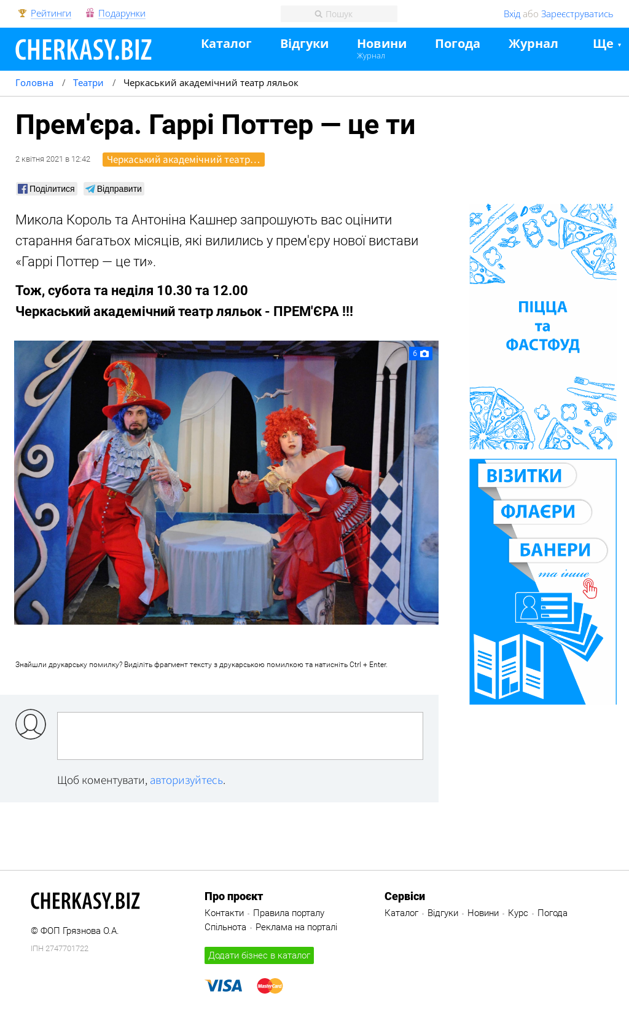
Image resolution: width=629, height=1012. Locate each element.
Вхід (512, 13)
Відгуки (304, 44)
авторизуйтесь (186, 779)
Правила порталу (288, 913)
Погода (457, 44)
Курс (518, 913)
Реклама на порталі (296, 927)
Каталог (226, 44)
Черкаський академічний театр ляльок (186, 159)
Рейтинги (51, 13)
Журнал (371, 55)
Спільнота (225, 927)
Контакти (224, 913)
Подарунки (122, 13)
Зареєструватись (577, 13)
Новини (382, 44)
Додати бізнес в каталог (259, 955)
